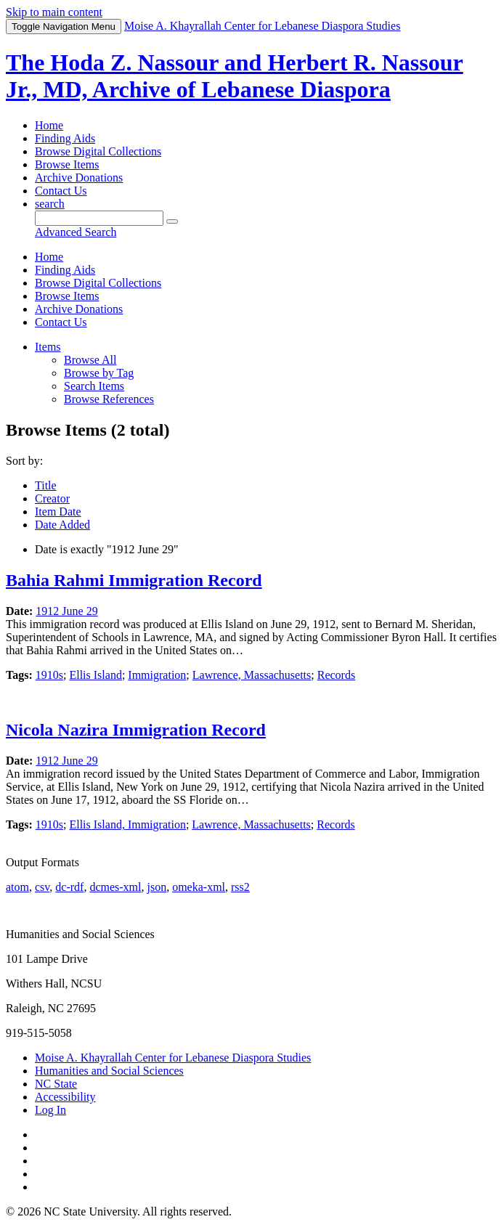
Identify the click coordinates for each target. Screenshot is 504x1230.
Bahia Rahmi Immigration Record (134, 580)
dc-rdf (69, 887)
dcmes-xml (115, 887)
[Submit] (172, 221)
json (156, 887)
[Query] (99, 218)
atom (17, 887)
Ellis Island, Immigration (127, 824)
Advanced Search (75, 232)
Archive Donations (79, 177)
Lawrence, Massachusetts (252, 675)
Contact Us (61, 190)
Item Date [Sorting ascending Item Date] (58, 511)
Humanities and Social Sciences (109, 1070)
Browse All (90, 360)
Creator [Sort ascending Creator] (52, 498)
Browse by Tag (99, 373)
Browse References (109, 399)
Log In (50, 1110)
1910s (49, 675)
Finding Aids (65, 138)
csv (42, 887)
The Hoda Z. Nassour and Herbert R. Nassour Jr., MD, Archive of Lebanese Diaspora (234, 75)
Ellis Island (95, 675)
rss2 (240, 887)
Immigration (157, 675)
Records (336, 675)
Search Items (94, 386)
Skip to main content (54, 12)
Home (49, 125)
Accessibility (65, 1097)
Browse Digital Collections (98, 151)
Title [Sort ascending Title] (46, 485)
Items (48, 347)
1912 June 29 (66, 611)
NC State (56, 1084)
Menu (63, 26)
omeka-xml (198, 887)
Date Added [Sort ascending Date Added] (62, 524)
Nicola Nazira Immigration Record (136, 729)
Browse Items (67, 164)
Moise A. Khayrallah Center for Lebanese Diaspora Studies (173, 1057)
